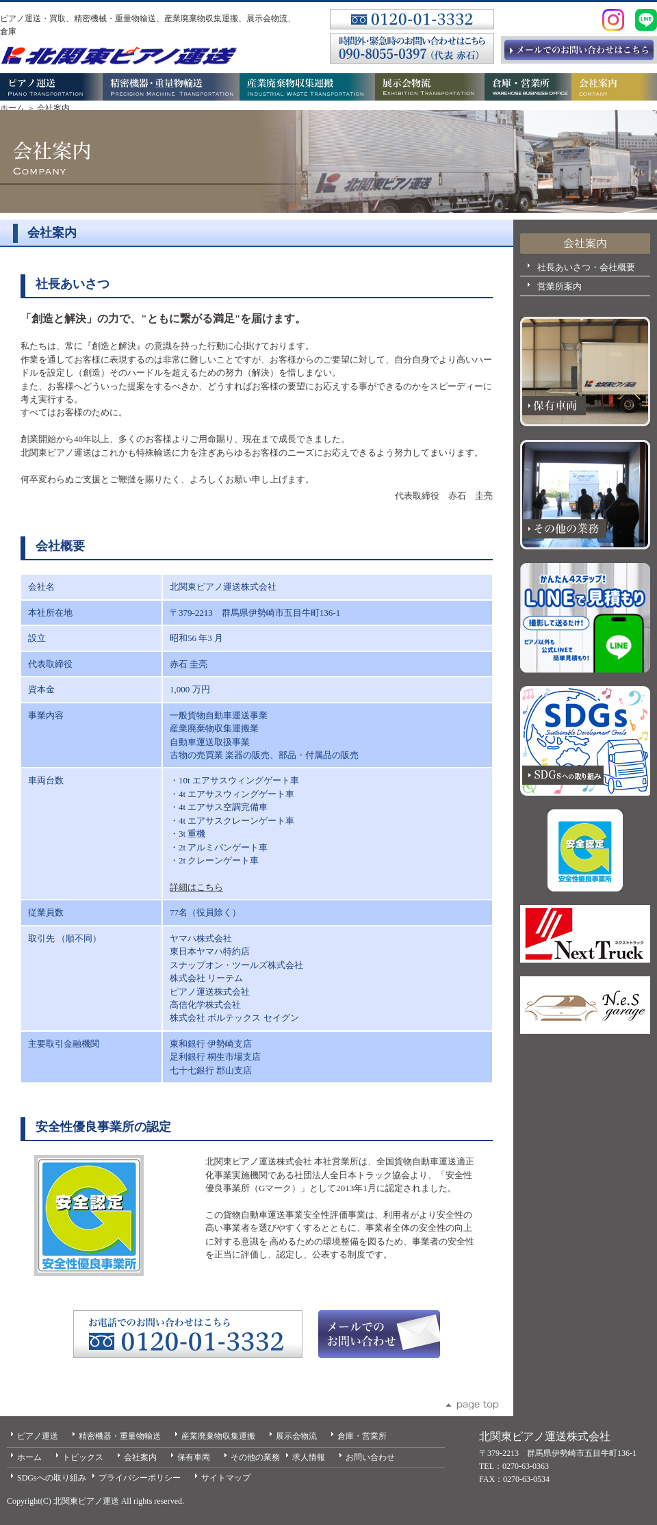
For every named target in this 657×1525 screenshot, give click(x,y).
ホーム (12, 108)
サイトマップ (225, 1478)
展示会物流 (296, 1436)
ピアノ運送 (37, 1436)
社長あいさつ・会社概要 (586, 267)
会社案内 (140, 1457)
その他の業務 (255, 1457)
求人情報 (308, 1457)
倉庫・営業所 (362, 1436)
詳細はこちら (196, 887)
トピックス (82, 1457)
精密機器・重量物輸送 (120, 1436)
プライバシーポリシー (140, 1478)
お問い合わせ (370, 1457)
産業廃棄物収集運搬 (218, 1436)
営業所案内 (559, 286)
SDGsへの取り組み (51, 1478)
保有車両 (193, 1457)
